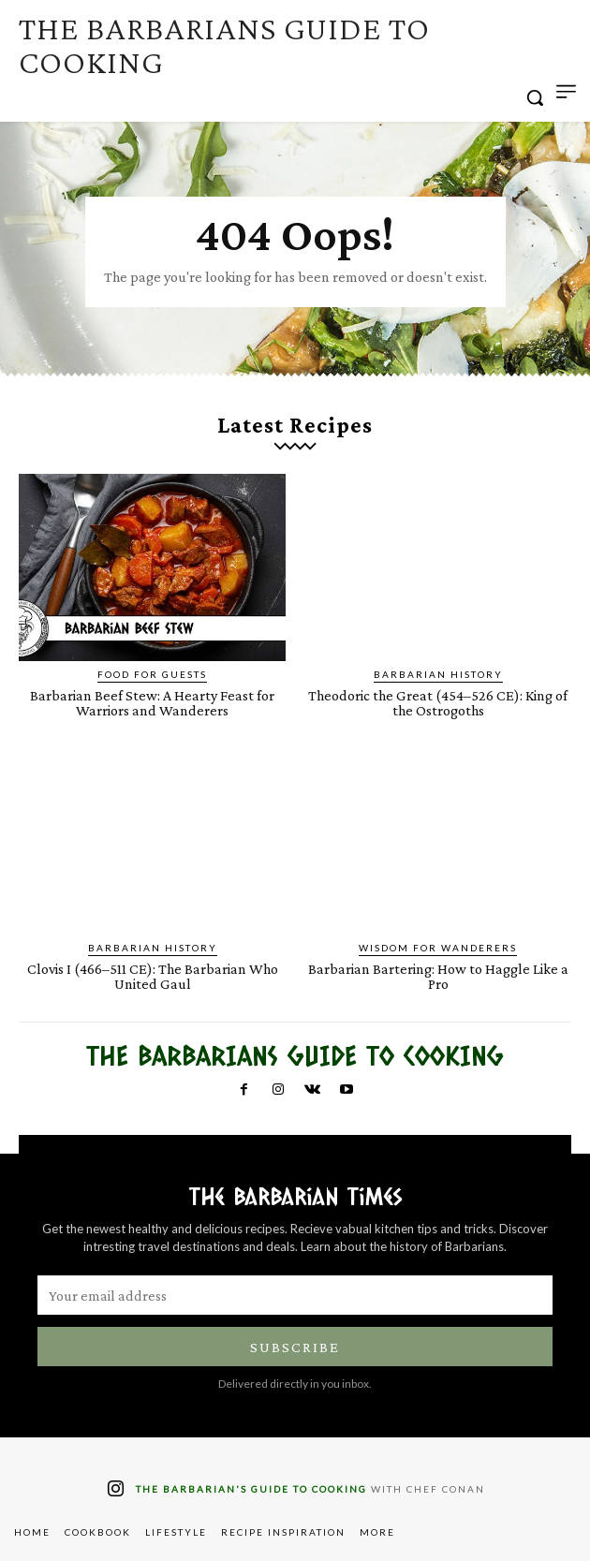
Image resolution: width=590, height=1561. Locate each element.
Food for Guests (152, 674)
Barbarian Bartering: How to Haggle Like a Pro (438, 976)
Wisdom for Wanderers (438, 947)
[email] (295, 1295)
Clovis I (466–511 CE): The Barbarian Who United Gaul (152, 976)
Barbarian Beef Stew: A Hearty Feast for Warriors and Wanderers (152, 702)
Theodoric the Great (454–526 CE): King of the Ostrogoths (438, 702)
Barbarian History (438, 674)
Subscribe (295, 1347)
